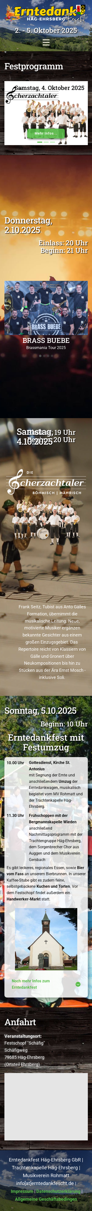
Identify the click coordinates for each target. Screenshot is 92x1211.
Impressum (22, 1191)
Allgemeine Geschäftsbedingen (46, 1199)
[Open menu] (46, 42)
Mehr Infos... (46, 133)
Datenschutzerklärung (58, 1191)
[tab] (46, 984)
